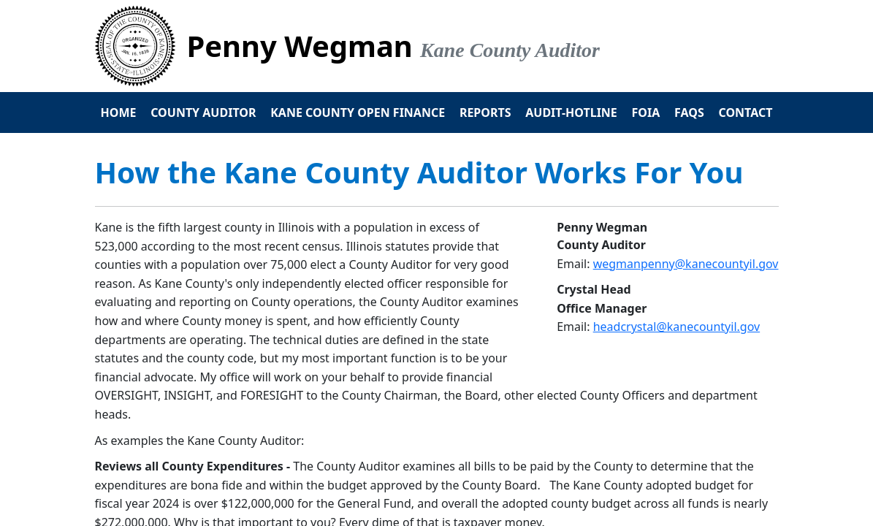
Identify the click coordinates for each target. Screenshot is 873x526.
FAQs (689, 112)
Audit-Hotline (571, 112)
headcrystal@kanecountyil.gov (676, 327)
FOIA (646, 112)
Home (119, 112)
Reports (485, 112)
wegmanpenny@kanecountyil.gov (686, 264)
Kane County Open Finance (357, 112)
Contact (745, 112)
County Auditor (203, 112)
